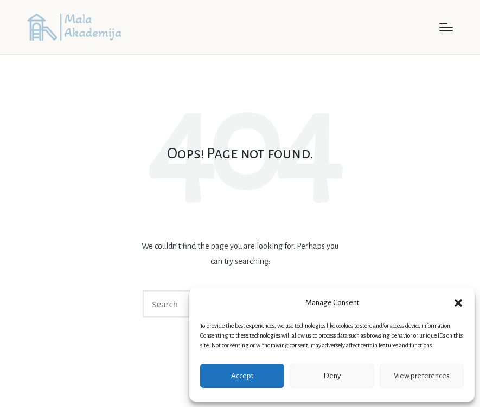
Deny (332, 376)
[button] (458, 303)
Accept (242, 376)
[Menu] (446, 27)
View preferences (422, 376)
